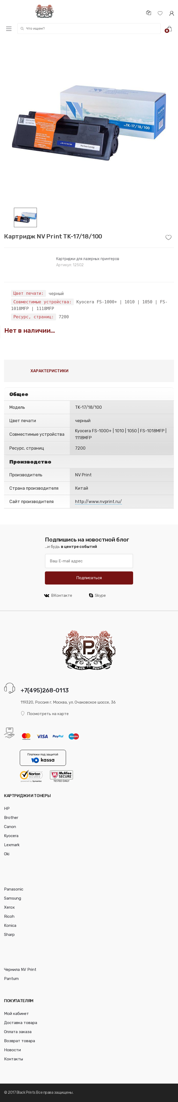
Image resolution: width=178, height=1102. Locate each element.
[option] (89, 123)
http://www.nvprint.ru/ (98, 501)
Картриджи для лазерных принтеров (87, 259)
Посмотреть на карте (45, 713)
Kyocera (11, 835)
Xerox (9, 907)
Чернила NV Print (20, 969)
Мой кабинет (16, 1013)
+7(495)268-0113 (45, 690)
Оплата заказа (18, 1031)
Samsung (12, 898)
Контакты (13, 1059)
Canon (10, 826)
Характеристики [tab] (49, 370)
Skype (97, 595)
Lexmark (12, 844)
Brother (11, 817)
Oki (6, 854)
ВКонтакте (58, 595)
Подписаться (89, 577)
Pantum (11, 978)
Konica (10, 925)
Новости (12, 1050)
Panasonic (13, 889)
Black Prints (26, 1092)
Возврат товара (19, 1040)
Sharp (9, 934)
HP (7, 808)
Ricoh (9, 916)
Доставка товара (20, 1022)
